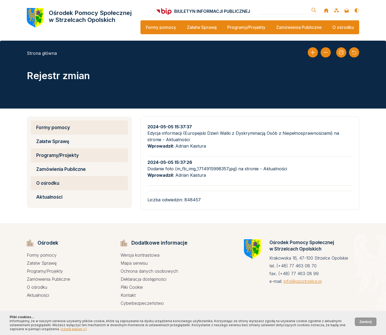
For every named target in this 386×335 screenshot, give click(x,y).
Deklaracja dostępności (143, 279)
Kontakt (128, 295)
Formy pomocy (161, 27)
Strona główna (42, 53)
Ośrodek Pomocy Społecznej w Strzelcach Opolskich (90, 16)
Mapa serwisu (134, 263)
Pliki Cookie (132, 287)
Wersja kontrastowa (140, 255)
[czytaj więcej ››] (74, 329)
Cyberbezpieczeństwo (142, 303)
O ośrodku (343, 27)
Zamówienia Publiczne (299, 27)
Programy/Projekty (246, 27)
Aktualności (49, 197)
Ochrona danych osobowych (149, 271)
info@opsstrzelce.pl (303, 281)
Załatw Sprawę (202, 27)
